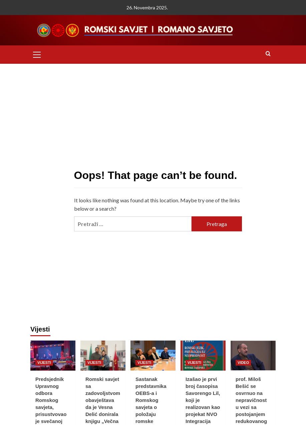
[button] (37, 53)
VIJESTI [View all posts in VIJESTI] (44, 363)
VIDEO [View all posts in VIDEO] (243, 363)
